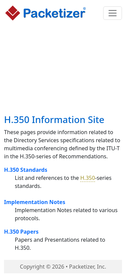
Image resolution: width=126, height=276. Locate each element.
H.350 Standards (25, 169)
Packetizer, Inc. (87, 266)
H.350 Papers (21, 231)
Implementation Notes (34, 202)
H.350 (87, 178)
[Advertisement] (63, 69)
